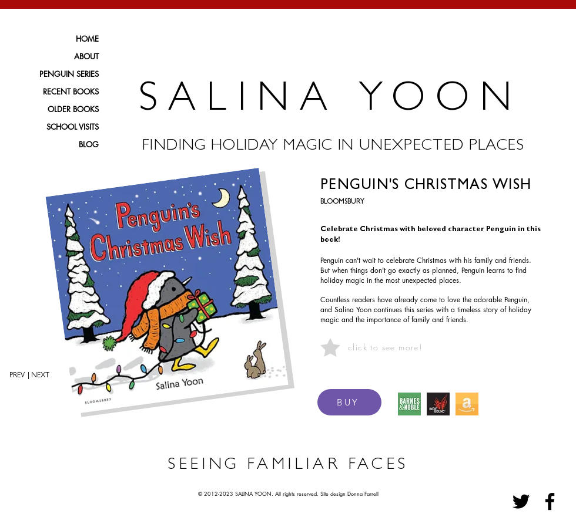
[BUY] (349, 402)
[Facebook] (549, 501)
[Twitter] (521, 501)
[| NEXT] (43, 376)
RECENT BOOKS (71, 91)
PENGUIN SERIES (69, 74)
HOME (87, 38)
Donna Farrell (363, 493)
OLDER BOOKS (73, 109)
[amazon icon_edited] (467, 404)
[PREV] (12, 376)
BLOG (89, 144)
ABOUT (86, 56)
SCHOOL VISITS (72, 126)
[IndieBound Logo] (438, 404)
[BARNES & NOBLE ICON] (409, 404)
